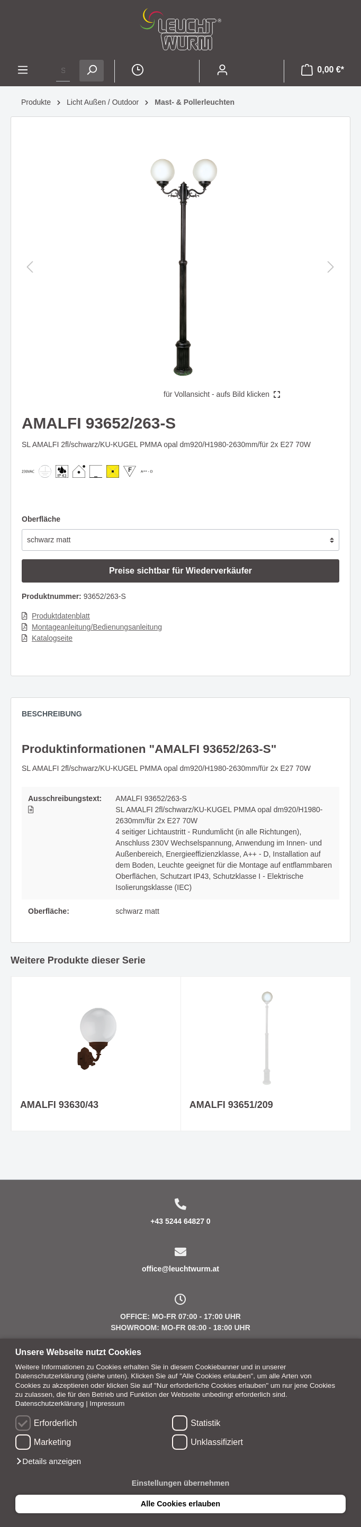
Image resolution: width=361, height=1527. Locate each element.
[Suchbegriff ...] (63, 70)
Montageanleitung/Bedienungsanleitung (97, 627)
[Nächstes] (331, 267)
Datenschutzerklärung (49, 1403)
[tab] (57, 716)
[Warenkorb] (322, 71)
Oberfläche (41, 519)
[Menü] (23, 71)
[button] (48, 1461)
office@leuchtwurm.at (180, 1269)
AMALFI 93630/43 (59, 1104)
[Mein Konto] (222, 71)
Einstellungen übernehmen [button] (181, 1483)
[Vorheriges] (30, 267)
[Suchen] (91, 70)
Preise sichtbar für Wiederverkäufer (180, 570)
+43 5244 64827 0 (180, 1221)
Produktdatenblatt (61, 616)
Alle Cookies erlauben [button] (180, 1503)
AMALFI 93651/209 (231, 1104)
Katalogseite (52, 638)
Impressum (106, 1403)
